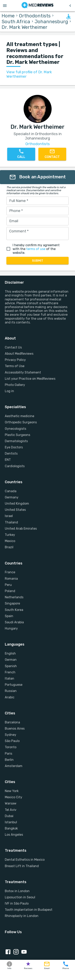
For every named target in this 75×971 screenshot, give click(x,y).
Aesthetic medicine (19, 416)
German (11, 660)
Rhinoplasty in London (21, 916)
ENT (8, 460)
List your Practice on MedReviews (30, 379)
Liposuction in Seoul (20, 897)
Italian (9, 678)
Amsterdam (13, 766)
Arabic (9, 697)
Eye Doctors (14, 447)
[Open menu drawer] (5, 5)
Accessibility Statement (23, 372)
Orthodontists (35, 16)
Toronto (10, 747)
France (10, 572)
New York (12, 791)
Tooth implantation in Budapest (28, 910)
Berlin (9, 760)
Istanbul (11, 822)
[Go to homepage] (37, 5)
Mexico (10, 541)
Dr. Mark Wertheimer (24, 27)
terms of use (35, 249)
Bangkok (11, 828)
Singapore (12, 603)
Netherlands (14, 597)
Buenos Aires (15, 728)
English (10, 653)
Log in (9, 391)
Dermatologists (16, 441)
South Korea (14, 610)
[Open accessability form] (68, 16)
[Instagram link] (17, 952)
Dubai (9, 816)
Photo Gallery (15, 385)
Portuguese (13, 685)
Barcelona (12, 722)
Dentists (11, 453)
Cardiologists (15, 466)
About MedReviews (19, 353)
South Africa (16, 21)
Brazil (9, 547)
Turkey (10, 535)
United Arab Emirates (21, 528)
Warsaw (10, 803)
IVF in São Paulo (17, 903)
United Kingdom (17, 503)
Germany (11, 497)
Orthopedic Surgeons (21, 422)
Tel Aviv (10, 810)
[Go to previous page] (70, 5)
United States (15, 510)
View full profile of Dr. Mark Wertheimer (29, 74)
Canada (10, 491)
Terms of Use (14, 366)
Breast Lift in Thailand (22, 866)
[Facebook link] (9, 952)
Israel (9, 516)
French (10, 672)
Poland (10, 591)
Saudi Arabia (14, 622)
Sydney (10, 735)
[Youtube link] (25, 952)
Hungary (11, 628)
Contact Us (13, 347)
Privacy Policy (15, 360)
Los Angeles (14, 834)
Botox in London (17, 891)
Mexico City (13, 797)
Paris (8, 753)
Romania (11, 578)
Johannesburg (51, 21)
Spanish (11, 666)
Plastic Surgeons (17, 435)
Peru (8, 585)
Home (8, 16)
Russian (11, 691)
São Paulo (12, 741)
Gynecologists (15, 429)
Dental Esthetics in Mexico (25, 860)
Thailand (11, 522)
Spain (9, 616)
